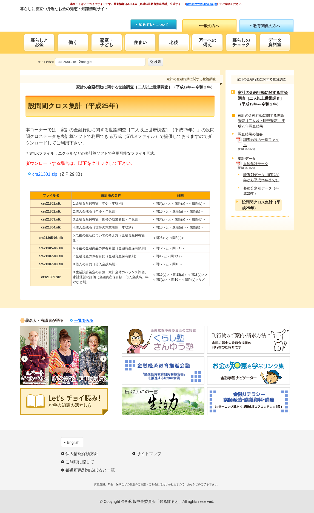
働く (72, 42)
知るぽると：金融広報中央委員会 (70, 18)
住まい (140, 42)
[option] (34, 355)
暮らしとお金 (39, 42)
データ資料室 (274, 42)
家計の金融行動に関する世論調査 (261, 79)
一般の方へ (209, 26)
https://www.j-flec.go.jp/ (201, 3)
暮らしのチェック (241, 42)
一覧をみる (83, 320)
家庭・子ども (106, 42)
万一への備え (207, 42)
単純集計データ (255, 164)
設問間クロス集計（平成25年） (261, 205)
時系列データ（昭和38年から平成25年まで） (261, 177)
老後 (173, 42)
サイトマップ (149, 453)
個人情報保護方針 (81, 453)
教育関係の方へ (266, 26)
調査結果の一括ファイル (261, 142)
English (73, 442)
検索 (157, 62)
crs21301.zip (44, 174)
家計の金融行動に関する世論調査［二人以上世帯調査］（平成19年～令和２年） (263, 98)
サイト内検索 (46, 61)
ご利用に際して (79, 462)
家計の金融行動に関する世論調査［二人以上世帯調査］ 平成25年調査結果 (261, 120)
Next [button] (103, 359)
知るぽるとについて (154, 25)
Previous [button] (24, 359)
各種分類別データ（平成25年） (261, 191)
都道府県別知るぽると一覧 (90, 470)
